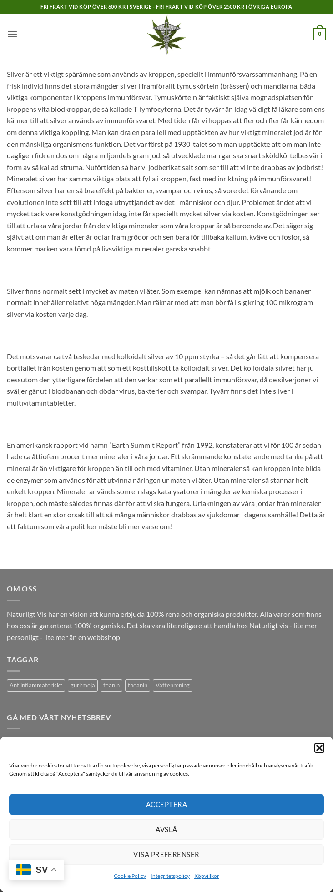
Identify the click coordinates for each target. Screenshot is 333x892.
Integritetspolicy (170, 875)
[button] (319, 747)
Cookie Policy (130, 875)
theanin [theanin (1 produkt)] (137, 685)
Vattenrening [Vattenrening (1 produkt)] (173, 685)
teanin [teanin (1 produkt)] (111, 685)
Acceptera (166, 804)
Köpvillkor (206, 875)
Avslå (166, 829)
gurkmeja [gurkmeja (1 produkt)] (83, 685)
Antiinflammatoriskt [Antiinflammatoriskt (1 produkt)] (36, 685)
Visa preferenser (166, 854)
